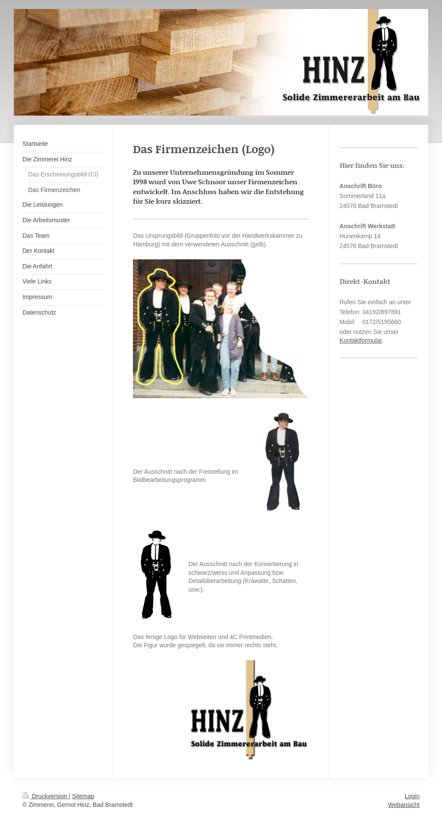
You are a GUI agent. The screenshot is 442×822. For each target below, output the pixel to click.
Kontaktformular (361, 340)
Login (412, 796)
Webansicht (404, 804)
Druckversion (45, 796)
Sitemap (83, 796)
